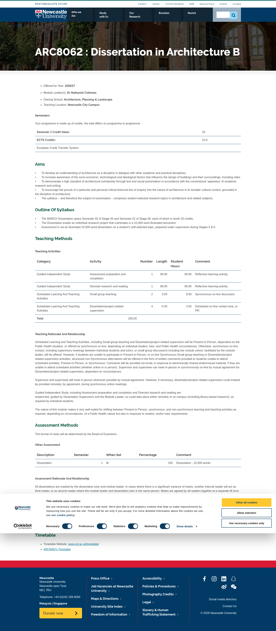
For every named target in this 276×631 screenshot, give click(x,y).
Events (223, 4)
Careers (142, 4)
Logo (51, 16)
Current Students (174, 4)
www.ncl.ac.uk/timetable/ (83, 544)
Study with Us (140, 17)
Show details (185, 624)
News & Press (207, 4)
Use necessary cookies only (246, 620)
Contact (237, 4)
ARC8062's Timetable (57, 549)
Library (156, 4)
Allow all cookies (246, 600)
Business (186, 17)
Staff (191, 4)
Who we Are (117, 17)
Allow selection (246, 610)
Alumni (202, 17)
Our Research (165, 17)
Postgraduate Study (51, 4)
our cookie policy (63, 612)
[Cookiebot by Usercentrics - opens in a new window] (22, 624)
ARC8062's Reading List (58, 523)
